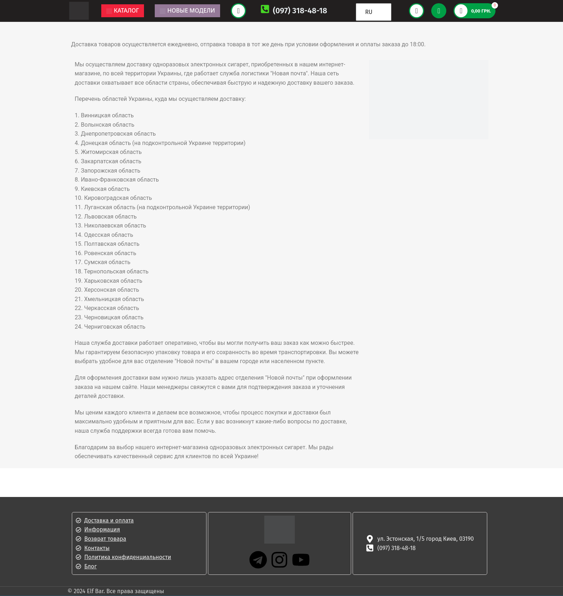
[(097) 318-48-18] (265, 10)
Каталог (122, 10)
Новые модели (187, 10)
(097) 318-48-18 (300, 10)
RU (368, 12)
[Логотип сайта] (79, 10)
